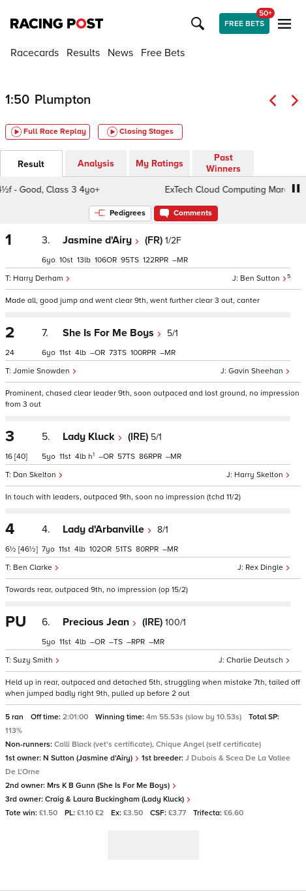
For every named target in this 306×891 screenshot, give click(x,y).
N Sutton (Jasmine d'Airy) (91, 758)
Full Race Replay (48, 132)
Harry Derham (41, 278)
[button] (199, 23)
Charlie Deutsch (258, 660)
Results (83, 52)
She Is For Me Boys (112, 332)
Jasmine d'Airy (101, 240)
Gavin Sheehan (259, 371)
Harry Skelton (262, 475)
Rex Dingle (267, 567)
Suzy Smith (36, 660)
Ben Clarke (36, 567)
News (120, 52)
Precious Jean (100, 622)
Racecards (34, 52)
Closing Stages (140, 132)
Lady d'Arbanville (107, 529)
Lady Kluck (93, 436)
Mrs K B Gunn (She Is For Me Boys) (112, 785)
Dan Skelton (38, 475)
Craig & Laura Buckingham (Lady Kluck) (118, 799)
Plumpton (63, 100)
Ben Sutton (263, 278)
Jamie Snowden (45, 371)
